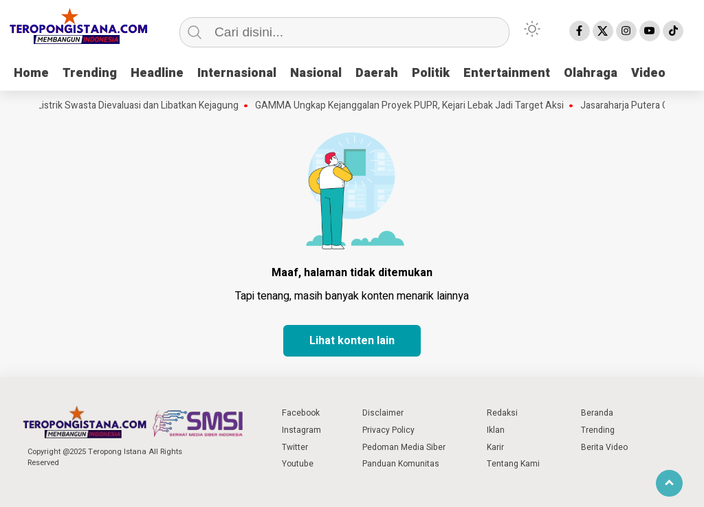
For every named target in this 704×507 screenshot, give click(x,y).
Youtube (298, 464)
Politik (431, 73)
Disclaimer (383, 413)
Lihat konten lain (352, 341)
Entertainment (506, 73)
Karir (495, 447)
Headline (157, 73)
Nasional (316, 73)
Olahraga (590, 73)
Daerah (376, 73)
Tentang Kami (513, 464)
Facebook (301, 413)
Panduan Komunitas (400, 464)
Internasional (236, 73)
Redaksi (502, 413)
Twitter (295, 447)
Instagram (301, 430)
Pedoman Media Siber (404, 447)
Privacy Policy (388, 430)
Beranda (597, 413)
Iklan (496, 430)
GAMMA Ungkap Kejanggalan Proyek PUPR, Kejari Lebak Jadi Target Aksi (412, 106)
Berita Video (604, 447)
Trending (90, 73)
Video (648, 73)
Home (31, 73)
